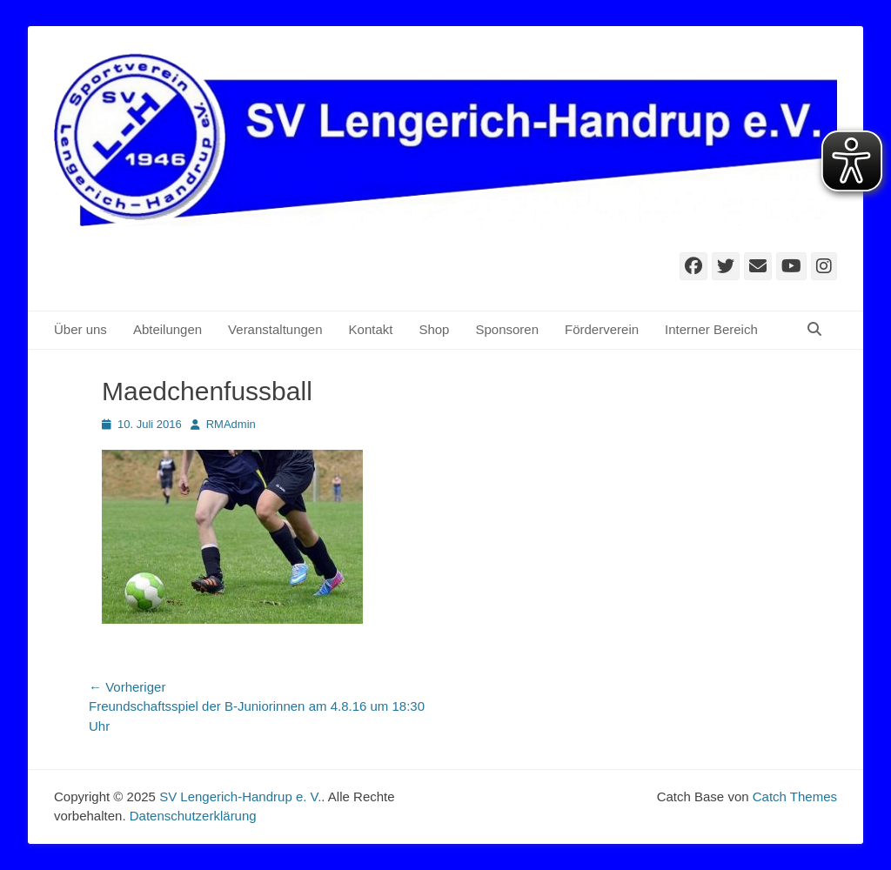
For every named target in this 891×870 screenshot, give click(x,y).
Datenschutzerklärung (193, 815)
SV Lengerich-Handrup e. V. (240, 796)
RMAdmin (231, 424)
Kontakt (371, 329)
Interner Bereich (711, 329)
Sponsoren (507, 329)
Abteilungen (167, 329)
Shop (434, 329)
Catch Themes (795, 796)
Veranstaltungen (275, 329)
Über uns (80, 329)
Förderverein (602, 329)
